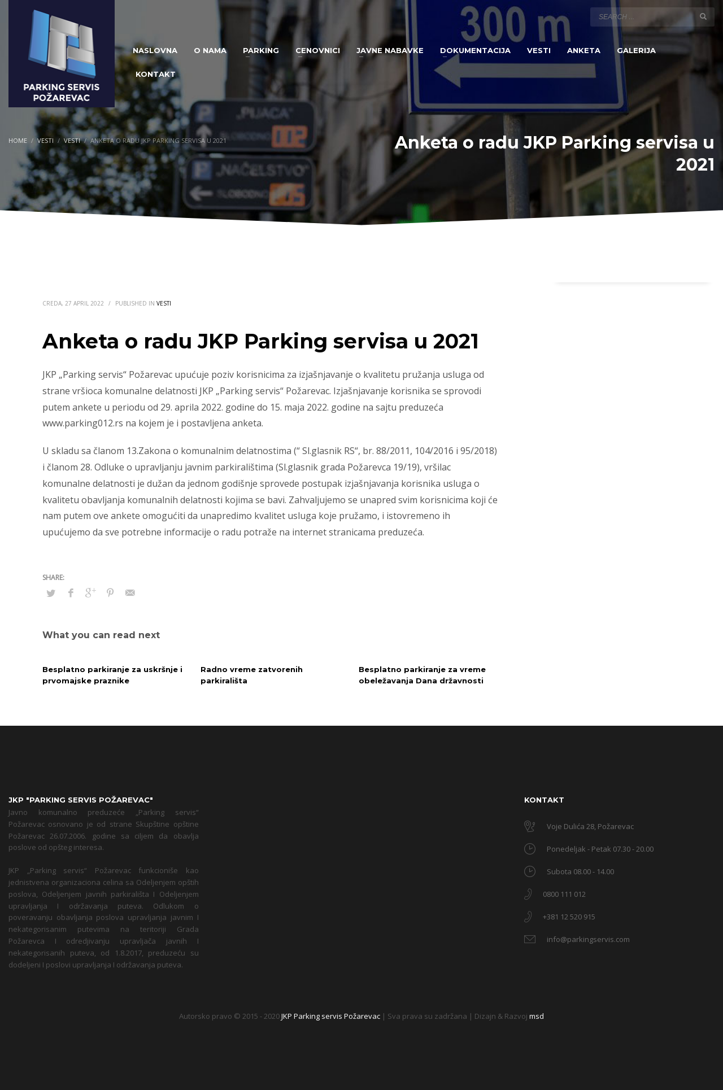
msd (536, 1016)
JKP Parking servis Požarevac (331, 1016)
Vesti (163, 303)
